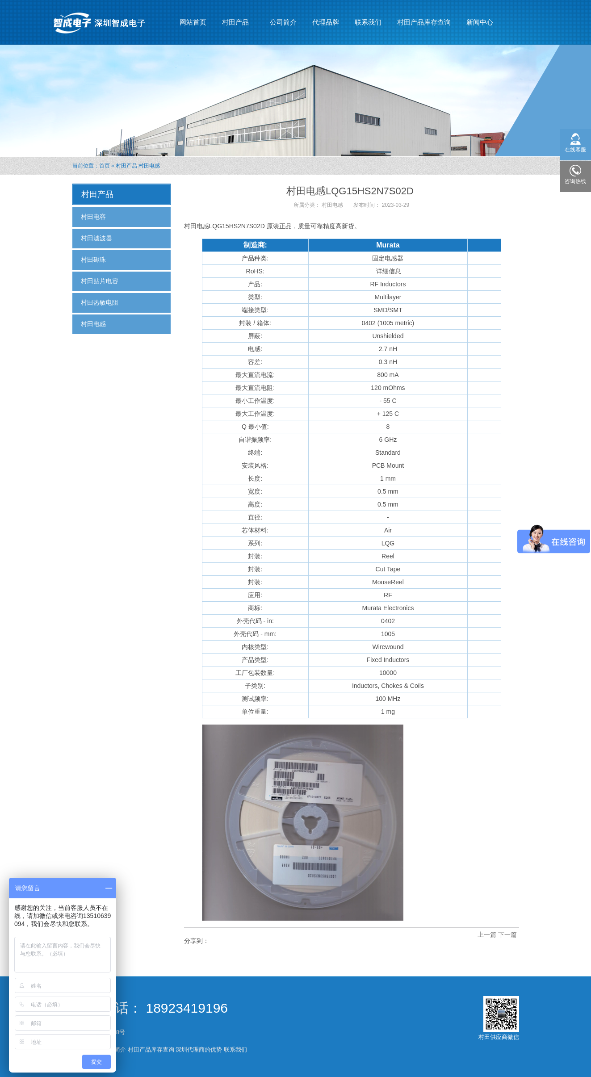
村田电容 (93, 216)
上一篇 (487, 934)
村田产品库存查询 (424, 22)
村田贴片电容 (99, 281)
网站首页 (193, 22)
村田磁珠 (93, 259)
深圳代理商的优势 (199, 1049)
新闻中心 (480, 18)
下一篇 (507, 934)
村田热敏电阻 (99, 302)
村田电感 (149, 166)
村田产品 (235, 18)
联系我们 (368, 22)
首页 (104, 166)
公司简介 (283, 22)
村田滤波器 (96, 238)
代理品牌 (325, 22)
